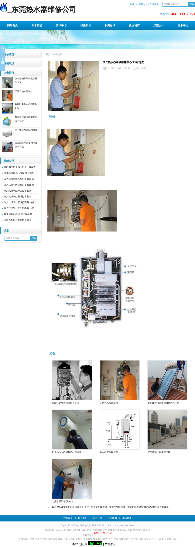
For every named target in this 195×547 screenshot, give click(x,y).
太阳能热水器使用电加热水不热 (163, 403)
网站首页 (12, 25)
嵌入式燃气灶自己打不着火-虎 (19, 184)
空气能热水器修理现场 (159, 452)
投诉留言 (134, 25)
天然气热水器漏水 (24, 91)
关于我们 (37, 25)
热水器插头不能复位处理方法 (66, 452)
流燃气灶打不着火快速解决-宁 (19, 220)
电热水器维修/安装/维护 (64, 501)
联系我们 (82, 518)
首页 (48, 54)
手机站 (133, 4)
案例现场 (9, 63)
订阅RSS (112, 518)
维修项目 (85, 25)
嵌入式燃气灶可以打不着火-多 (19, 202)
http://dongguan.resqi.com (121, 525)
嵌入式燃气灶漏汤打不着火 (17, 196)
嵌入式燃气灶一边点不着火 (17, 190)
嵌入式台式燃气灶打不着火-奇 (19, 179)
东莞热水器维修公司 (73, 507)
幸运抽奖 (127, 518)
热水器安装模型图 (109, 452)
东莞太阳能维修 (99, 507)
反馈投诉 (154, 4)
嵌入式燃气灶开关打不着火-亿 (19, 208)
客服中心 (183, 25)
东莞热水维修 (134, 507)
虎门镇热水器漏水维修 (26, 130)
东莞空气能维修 (117, 507)
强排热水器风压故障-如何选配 (19, 173)
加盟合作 (158, 25)
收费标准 (110, 25)
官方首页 (68, 518)
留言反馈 (97, 518)
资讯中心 (61, 25)
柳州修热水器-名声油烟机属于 (19, 214)
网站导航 (143, 4)
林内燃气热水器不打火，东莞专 (20, 167)
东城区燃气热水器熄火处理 (65, 403)
